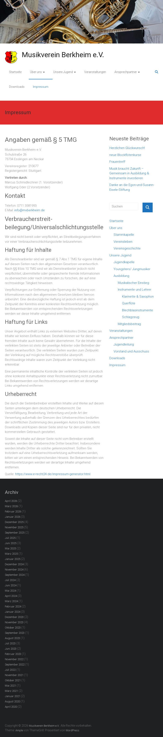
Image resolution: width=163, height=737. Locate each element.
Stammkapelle (124, 235)
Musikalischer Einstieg (133, 283)
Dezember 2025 (14, 522)
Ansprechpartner (125, 72)
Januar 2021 (12, 696)
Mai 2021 (10, 685)
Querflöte (128, 303)
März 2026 (11, 506)
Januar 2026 (12, 516)
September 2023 (14, 632)
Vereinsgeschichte (127, 248)
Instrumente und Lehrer (134, 289)
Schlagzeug (130, 317)
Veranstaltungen (95, 72)
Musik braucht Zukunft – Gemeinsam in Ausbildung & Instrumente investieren (129, 173)
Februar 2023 (13, 654)
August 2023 (12, 638)
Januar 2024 (12, 611)
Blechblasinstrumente (137, 310)
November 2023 (14, 622)
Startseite (15, 72)
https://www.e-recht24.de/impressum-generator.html (52, 474)
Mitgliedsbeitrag (129, 324)
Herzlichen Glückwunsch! (127, 148)
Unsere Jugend (63, 72)
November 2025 (14, 527)
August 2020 (12, 701)
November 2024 (14, 569)
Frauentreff (117, 162)
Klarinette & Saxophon (138, 296)
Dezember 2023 (14, 617)
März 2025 (11, 553)
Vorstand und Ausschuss (131, 351)
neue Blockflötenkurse (125, 155)
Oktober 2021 (13, 680)
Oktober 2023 (13, 627)
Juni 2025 (10, 543)
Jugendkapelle (124, 262)
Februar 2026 (13, 511)
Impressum (40, 86)
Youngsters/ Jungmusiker (132, 269)
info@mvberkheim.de (29, 210)
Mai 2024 (10, 590)
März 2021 (11, 690)
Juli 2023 (10, 643)
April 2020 (11, 706)
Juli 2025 (10, 537)
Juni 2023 (10, 648)
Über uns (36, 72)
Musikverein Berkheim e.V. (63, 54)
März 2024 (11, 601)
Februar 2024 (13, 606)
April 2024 (11, 595)
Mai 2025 (10, 548)
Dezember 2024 (14, 564)
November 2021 (14, 675)
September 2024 (14, 574)
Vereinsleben (123, 242)
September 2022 (14, 664)
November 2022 (14, 659)
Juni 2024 (10, 585)
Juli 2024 (10, 580)
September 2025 (14, 532)
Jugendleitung (124, 344)
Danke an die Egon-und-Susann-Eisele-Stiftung (131, 187)
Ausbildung (121, 276)
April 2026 (11, 501)
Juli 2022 (10, 669)
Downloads (16, 86)
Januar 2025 (12, 559)
